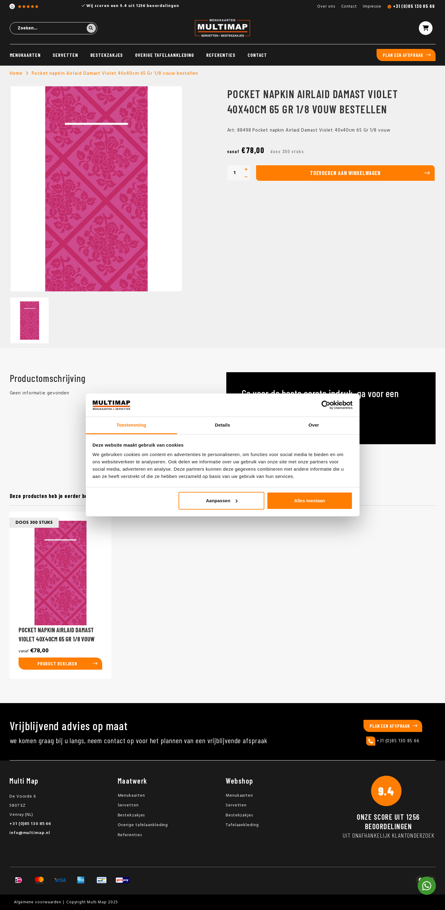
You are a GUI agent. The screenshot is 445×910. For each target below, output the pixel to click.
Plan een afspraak (403, 55)
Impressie (372, 6)
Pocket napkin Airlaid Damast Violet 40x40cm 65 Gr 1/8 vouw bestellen (115, 73)
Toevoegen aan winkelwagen (345, 173)
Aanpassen (222, 500)
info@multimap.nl (29, 832)
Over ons (326, 6)
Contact (349, 6)
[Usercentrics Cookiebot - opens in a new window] (326, 405)
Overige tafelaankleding (164, 55)
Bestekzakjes (106, 55)
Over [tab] (313, 425)
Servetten (65, 55)
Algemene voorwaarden (37, 902)
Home (16, 73)
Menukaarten (25, 55)
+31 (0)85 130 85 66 (414, 6)
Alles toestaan (309, 500)
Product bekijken (57, 663)
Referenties (220, 55)
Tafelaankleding (242, 825)
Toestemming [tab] (131, 425)
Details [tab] (222, 425)
